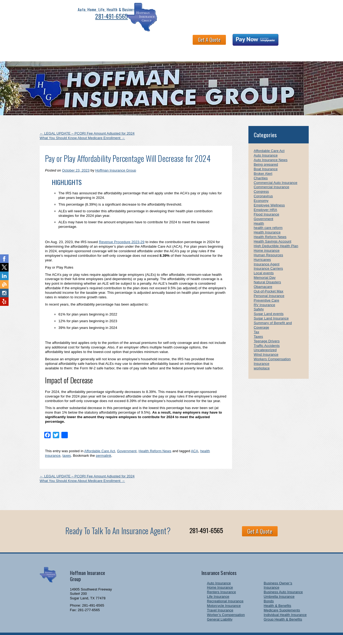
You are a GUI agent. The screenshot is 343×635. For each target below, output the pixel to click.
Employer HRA (265, 197)
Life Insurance (218, 584)
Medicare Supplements (282, 598)
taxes (66, 443)
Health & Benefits (123, 39)
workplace (262, 356)
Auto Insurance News (271, 147)
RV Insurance (264, 292)
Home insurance (266, 238)
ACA (194, 438)
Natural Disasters (267, 270)
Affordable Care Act (99, 438)
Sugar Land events (269, 301)
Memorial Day (265, 265)
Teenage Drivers (267, 328)
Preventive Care (266, 288)
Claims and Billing (191, 39)
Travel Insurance (220, 598)
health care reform (268, 215)
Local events (264, 260)
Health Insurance (267, 220)
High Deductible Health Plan (276, 233)
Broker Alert (263, 161)
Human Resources (268, 242)
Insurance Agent (266, 251)
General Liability (219, 607)
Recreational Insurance (225, 588)
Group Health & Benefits (283, 607)
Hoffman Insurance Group (115, 158)
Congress (261, 179)
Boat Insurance (266, 156)
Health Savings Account (272, 229)
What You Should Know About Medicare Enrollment (82, 125)
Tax (256, 319)
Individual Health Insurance (285, 602)
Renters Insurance (221, 579)
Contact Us (225, 39)
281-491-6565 (94, 18)
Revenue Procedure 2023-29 (121, 229)
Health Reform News (155, 438)
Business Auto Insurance (283, 579)
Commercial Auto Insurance (275, 170)
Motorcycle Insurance (224, 593)
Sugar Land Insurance (271, 306)
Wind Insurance (266, 342)
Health (259, 211)
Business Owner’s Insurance (278, 572)
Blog (295, 39)
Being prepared (266, 152)
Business (90, 39)
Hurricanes (262, 247)
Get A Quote (227, 14)
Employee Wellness (269, 193)
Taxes (258, 324)
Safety (259, 297)
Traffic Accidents (267, 333)
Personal (65, 39)
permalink (103, 443)
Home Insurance (220, 575)
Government (127, 438)
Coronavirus (263, 183)
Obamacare (263, 274)
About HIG (157, 39)
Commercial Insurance (271, 174)
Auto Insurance (266, 143)
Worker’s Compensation (226, 602)
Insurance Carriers (268, 256)
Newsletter (253, 39)
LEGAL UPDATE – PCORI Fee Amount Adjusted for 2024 (87, 121)
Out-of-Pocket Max (269, 279)
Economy (261, 188)
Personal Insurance (269, 283)
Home (44, 39)
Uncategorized (265, 337)
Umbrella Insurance (279, 584)
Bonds (269, 588)
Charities (261, 166)
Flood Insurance (266, 202)
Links (277, 39)
